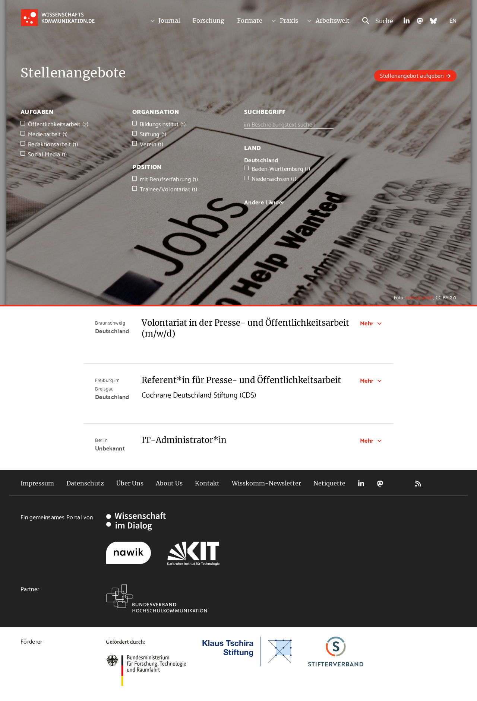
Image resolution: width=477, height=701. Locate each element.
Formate (249, 20)
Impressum (37, 483)
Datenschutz (85, 483)
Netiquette (329, 483)
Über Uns (129, 483)
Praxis (289, 20)
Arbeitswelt (333, 20)
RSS (418, 483)
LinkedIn (361, 483)
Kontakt (207, 483)
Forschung (208, 20)
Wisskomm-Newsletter (266, 483)
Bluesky (399, 483)
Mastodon (380, 483)
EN (453, 20)
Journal (169, 20)
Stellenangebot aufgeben (411, 75)
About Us (169, 483)
